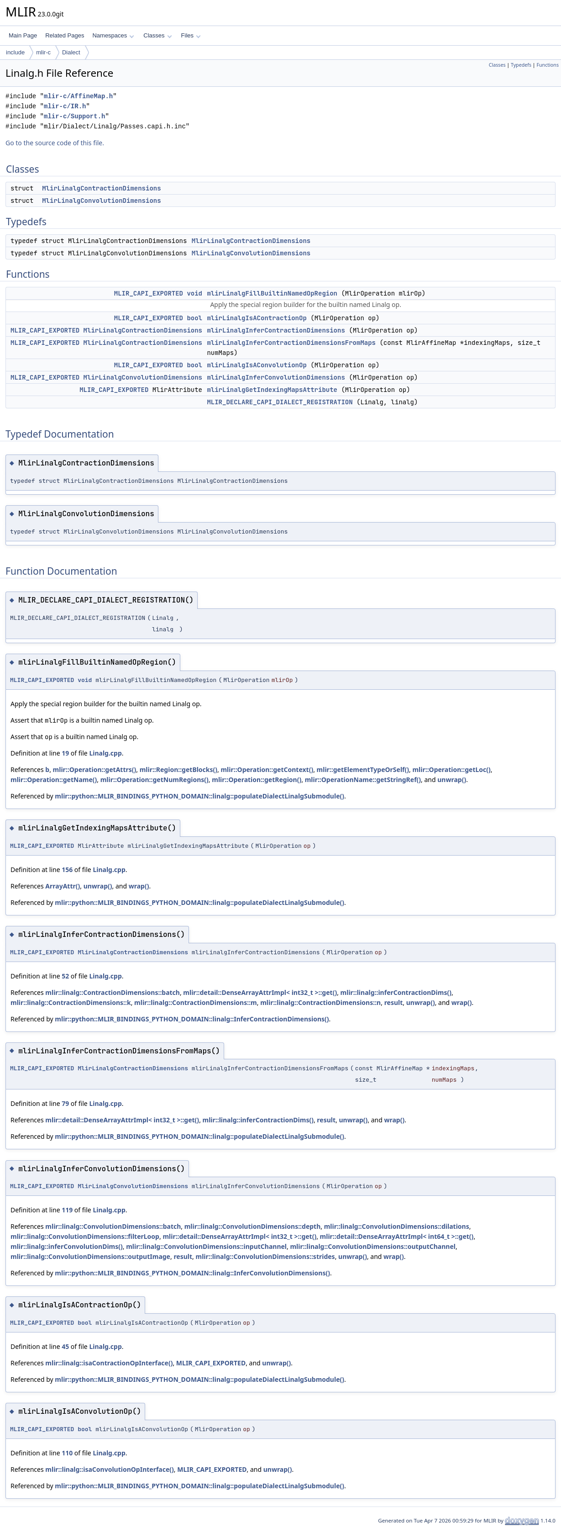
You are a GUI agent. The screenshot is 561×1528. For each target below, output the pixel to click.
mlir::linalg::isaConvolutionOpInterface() (109, 1469)
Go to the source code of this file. (54, 142)
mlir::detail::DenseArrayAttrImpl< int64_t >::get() (397, 1236)
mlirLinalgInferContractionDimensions (276, 330)
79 (65, 1103)
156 (67, 869)
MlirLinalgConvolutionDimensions (101, 200)
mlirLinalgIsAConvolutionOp (256, 365)
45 (65, 1346)
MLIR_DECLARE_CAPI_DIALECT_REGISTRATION (279, 402)
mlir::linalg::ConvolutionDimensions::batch (113, 1226)
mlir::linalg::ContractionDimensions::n (320, 1002)
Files (191, 35)
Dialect (71, 52)
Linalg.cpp (105, 753)
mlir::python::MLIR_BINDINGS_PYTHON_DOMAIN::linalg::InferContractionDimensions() (192, 1019)
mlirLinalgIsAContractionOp (256, 318)
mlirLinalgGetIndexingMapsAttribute (272, 390)
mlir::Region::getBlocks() (178, 769)
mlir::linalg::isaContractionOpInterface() (109, 1363)
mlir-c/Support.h (74, 116)
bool (194, 318)
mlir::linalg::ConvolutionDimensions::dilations (396, 1226)
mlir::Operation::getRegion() (256, 779)
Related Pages (64, 35)
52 (65, 976)
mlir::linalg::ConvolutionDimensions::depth (252, 1226)
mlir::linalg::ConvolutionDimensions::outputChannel (373, 1246)
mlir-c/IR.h (65, 106)
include (15, 52)
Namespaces (113, 35)
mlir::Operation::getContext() (266, 769)
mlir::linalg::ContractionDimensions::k (70, 1002)
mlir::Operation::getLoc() (451, 769)
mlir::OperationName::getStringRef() (363, 779)
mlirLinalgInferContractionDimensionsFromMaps (291, 342)
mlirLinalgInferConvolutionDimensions (276, 377)
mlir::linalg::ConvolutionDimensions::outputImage (90, 1256)
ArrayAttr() (62, 886)
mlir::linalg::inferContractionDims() (396, 992)
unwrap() (451, 779)
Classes (157, 35)
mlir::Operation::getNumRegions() (154, 779)
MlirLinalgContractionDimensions (101, 188)
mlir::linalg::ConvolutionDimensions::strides (265, 1256)
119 (67, 1209)
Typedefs (521, 65)
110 (67, 1453)
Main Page (23, 35)
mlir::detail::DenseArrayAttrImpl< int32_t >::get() (260, 992)
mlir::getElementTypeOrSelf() (363, 769)
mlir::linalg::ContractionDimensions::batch (112, 992)
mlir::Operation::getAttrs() (94, 769)
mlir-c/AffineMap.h (78, 96)
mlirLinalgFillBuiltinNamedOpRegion (272, 293)
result (393, 1002)
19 (65, 753)
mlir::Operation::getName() (53, 779)
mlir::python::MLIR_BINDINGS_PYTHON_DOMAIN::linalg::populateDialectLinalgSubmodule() (199, 796)
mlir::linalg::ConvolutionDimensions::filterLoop (84, 1236)
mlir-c (43, 52)
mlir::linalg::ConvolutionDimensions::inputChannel (206, 1246)
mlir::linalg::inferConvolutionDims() (66, 1246)
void (194, 293)
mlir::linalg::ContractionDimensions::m (195, 1002)
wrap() (139, 886)
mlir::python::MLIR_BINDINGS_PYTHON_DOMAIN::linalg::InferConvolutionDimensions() (192, 1273)
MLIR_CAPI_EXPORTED (148, 293)
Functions (547, 65)
